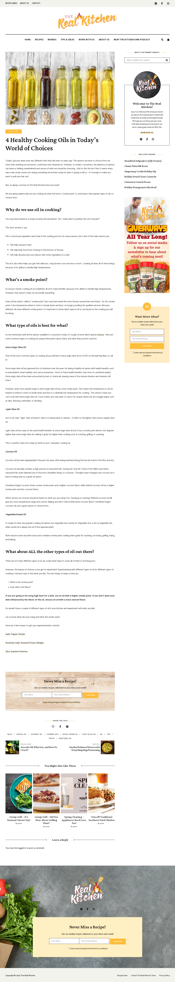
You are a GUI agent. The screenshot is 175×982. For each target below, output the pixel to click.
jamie (20, 822)
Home (28, 39)
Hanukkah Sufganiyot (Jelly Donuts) (143, 160)
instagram (168, 3)
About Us (24, 3)
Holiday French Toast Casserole (140, 176)
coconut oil (36, 734)
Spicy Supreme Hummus (16, 651)
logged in (22, 847)
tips (108, 734)
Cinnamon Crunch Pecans (137, 182)
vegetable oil (65, 738)
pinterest (156, 3)
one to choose (97, 335)
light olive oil (89, 734)
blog (10, 734)
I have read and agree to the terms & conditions (61, 702)
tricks (51, 738)
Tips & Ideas (68, 39)
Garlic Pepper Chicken (15, 634)
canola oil (21, 734)
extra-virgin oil (70, 734)
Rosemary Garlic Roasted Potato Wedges (24, 643)
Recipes (39, 39)
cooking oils (52, 734)
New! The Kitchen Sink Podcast (132, 39)
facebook (162, 3)
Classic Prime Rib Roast (136, 166)
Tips (16, 131)
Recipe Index (11, 3)
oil (101, 734)
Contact (36, 3)
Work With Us (87, 39)
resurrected (30, 460)
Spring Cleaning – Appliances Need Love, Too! (74, 819)
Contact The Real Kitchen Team (142, 974)
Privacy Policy (164, 974)
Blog (11, 131)
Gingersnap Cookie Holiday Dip (140, 171)
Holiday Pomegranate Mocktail (140, 187)
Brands (52, 39)
